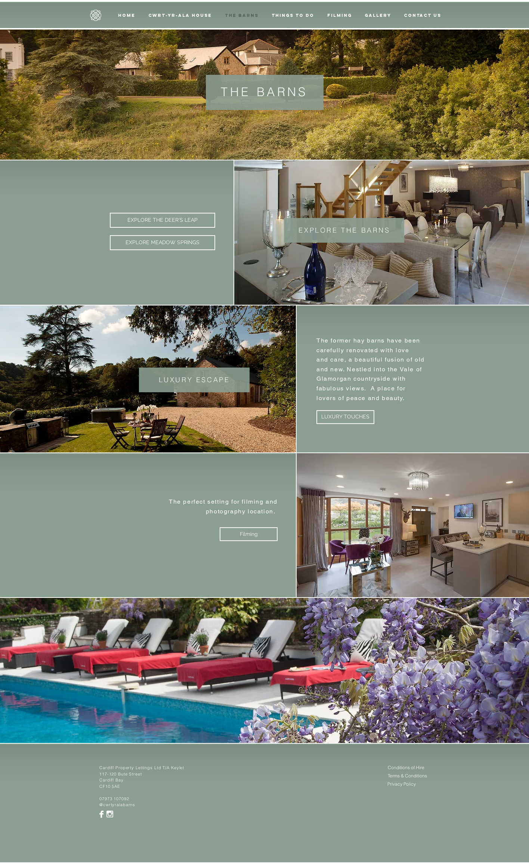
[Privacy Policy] (401, 784)
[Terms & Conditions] (407, 776)
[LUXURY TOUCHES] (345, 417)
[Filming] (249, 534)
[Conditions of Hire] (405, 768)
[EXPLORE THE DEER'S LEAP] (162, 220)
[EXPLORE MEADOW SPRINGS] (162, 242)
